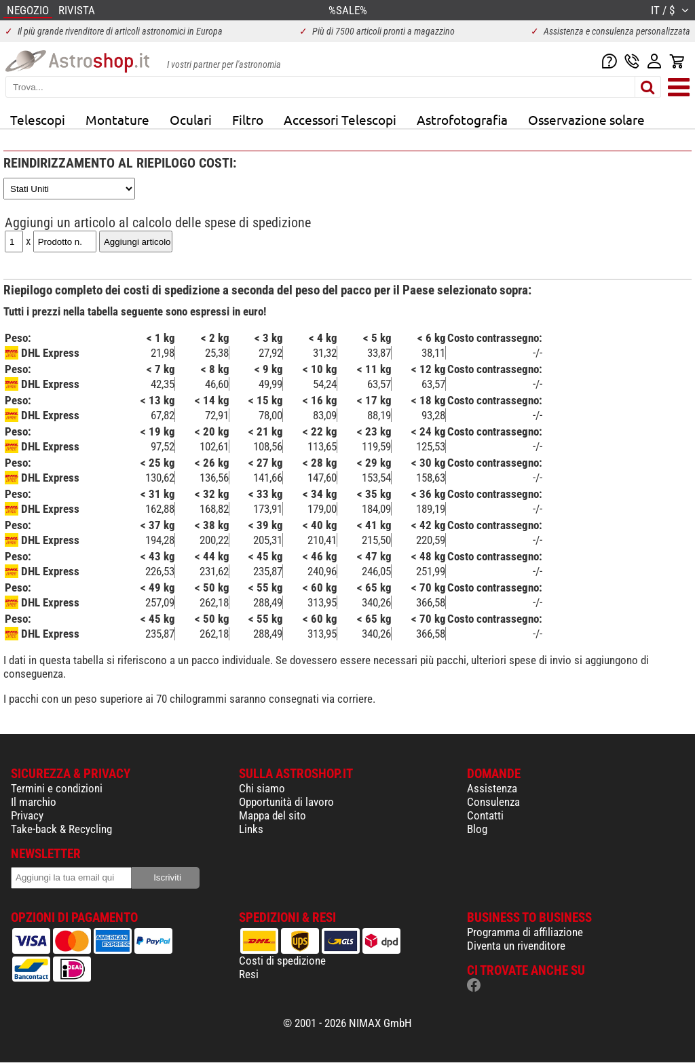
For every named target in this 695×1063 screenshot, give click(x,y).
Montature (117, 119)
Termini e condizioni (56, 788)
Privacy (27, 815)
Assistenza (492, 788)
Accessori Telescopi (340, 119)
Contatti (485, 815)
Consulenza (493, 802)
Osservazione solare (586, 119)
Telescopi (37, 119)
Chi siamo (262, 788)
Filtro (247, 119)
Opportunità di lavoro (286, 802)
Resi (249, 974)
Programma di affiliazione (525, 932)
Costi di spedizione (282, 960)
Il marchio (33, 802)
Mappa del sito (272, 815)
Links (251, 829)
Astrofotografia (462, 119)
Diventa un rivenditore (516, 945)
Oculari (191, 119)
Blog (477, 829)
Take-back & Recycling (61, 829)
